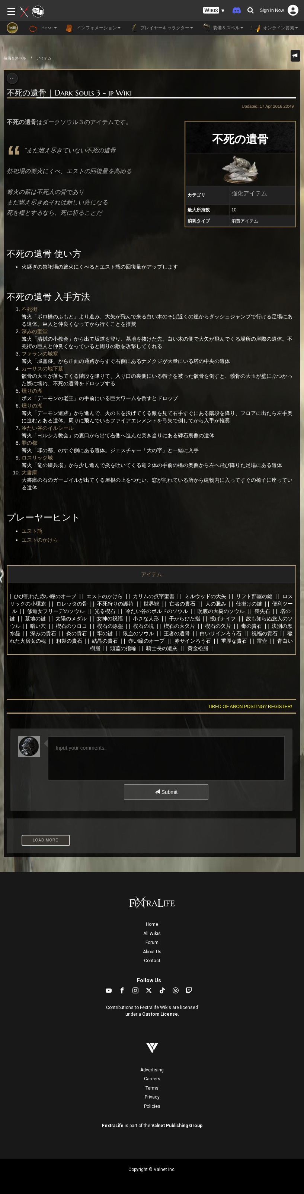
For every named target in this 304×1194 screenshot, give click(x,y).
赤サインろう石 (193, 641)
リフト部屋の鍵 (254, 596)
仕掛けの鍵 (249, 604)
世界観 (151, 604)
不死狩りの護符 (115, 604)
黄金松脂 (198, 648)
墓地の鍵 (35, 619)
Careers (152, 1078)
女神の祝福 (110, 619)
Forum (152, 942)
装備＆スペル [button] (222, 27)
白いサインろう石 (220, 633)
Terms (152, 1088)
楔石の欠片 (218, 626)
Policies (152, 1106)
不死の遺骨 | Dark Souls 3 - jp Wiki (69, 93)
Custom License (160, 1014)
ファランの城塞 (40, 354)
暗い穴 (38, 626)
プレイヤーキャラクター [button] (160, 27)
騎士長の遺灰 (161, 648)
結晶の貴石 (105, 641)
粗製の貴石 (69, 641)
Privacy (152, 1097)
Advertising (152, 1070)
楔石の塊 (143, 626)
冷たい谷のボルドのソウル (156, 611)
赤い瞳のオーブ (146, 641)
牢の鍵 (105, 633)
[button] (213, 10)
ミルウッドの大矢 (205, 596)
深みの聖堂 (35, 331)
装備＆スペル (15, 58)
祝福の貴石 (265, 633)
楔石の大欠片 (179, 626)
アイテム (43, 58)
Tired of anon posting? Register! (250, 706)
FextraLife (113, 1125)
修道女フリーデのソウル (55, 611)
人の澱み (215, 604)
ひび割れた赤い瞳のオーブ (45, 596)
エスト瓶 (32, 531)
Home (152, 924)
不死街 (29, 309)
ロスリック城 (37, 458)
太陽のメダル (71, 619)
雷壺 (262, 641)
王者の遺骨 (177, 633)
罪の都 (29, 443)
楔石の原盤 (110, 626)
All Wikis (152, 933)
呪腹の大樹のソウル (221, 611)
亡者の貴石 (182, 604)
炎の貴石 (76, 633)
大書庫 (29, 473)
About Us (152, 951)
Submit (166, 792)
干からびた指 (184, 619)
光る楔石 (105, 611)
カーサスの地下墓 (42, 368)
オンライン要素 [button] (274, 27)
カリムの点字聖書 (154, 596)
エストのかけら (40, 540)
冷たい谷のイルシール (48, 428)
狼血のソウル (138, 633)
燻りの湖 (32, 391)
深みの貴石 (43, 633)
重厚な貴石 (234, 641)
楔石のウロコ (71, 626)
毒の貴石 (251, 626)
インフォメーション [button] (92, 27)
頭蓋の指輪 (123, 648)
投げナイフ (223, 619)
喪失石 (262, 611)
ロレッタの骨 (71, 604)
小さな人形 (146, 619)
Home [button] (43, 27)
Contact (152, 960)
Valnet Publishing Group (176, 1125)
